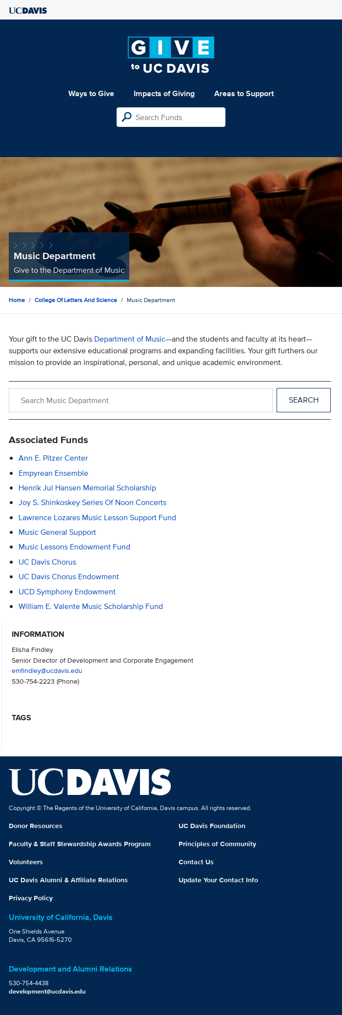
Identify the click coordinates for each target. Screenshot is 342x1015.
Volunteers (26, 862)
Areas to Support (244, 93)
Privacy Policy (31, 898)
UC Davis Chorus (47, 562)
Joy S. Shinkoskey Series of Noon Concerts (92, 502)
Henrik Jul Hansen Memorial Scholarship (87, 487)
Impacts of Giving (164, 93)
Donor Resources (35, 826)
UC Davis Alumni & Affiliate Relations (68, 880)
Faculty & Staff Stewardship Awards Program (80, 844)
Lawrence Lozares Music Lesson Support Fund (97, 517)
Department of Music (129, 339)
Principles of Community (217, 844)
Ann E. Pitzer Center (53, 458)
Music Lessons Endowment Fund (74, 546)
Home (17, 300)
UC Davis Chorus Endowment (69, 576)
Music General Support (57, 532)
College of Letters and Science (76, 300)
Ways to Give (91, 93)
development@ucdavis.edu (47, 991)
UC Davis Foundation (212, 826)
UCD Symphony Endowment (67, 591)
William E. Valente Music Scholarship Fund (91, 606)
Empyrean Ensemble (53, 473)
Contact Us (196, 862)
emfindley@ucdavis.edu (47, 670)
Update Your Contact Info (218, 880)
